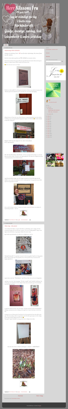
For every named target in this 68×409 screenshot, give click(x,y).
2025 (48, 107)
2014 (48, 130)
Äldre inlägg (39, 395)
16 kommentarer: (24, 219)
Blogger (39, 405)
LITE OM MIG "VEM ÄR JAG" (52, 49)
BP (19, 53)
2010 (48, 137)
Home (6, 44)
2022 (48, 118)
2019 (48, 123)
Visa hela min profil (53, 102)
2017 (48, 126)
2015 (48, 128)
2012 (48, 133)
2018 (48, 124)
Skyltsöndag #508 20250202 (12, 50)
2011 (48, 135)
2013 (48, 131)
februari (50, 108)
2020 (48, 121)
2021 (48, 119)
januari (49, 114)
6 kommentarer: (24, 391)
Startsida (20, 395)
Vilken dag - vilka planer (11, 226)
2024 (48, 116)
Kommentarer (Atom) (15, 398)
